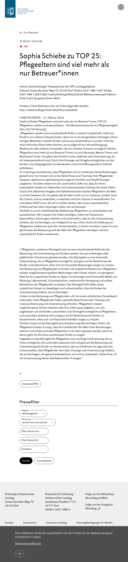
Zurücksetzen (44, 460)
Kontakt (9, 522)
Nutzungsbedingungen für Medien (95, 522)
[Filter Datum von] (34, 431)
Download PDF (30, 383)
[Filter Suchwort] (34, 449)
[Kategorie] (33, 413)
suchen (26, 460)
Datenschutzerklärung (28, 543)
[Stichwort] (34, 449)
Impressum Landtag (56, 522)
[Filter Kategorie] (33, 413)
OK (19, 553)
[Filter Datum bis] (34, 440)
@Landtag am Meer (96, 497)
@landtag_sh (92, 508)
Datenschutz (29, 522)
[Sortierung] (38, 422)
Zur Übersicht (30, 32)
